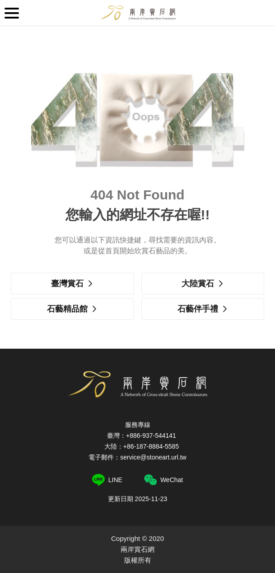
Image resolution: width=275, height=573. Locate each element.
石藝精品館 (72, 308)
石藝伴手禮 (202, 308)
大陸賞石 (203, 283)
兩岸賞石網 (137, 12)
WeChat (163, 480)
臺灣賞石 (72, 283)
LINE (107, 480)
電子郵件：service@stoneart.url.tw (137, 457)
